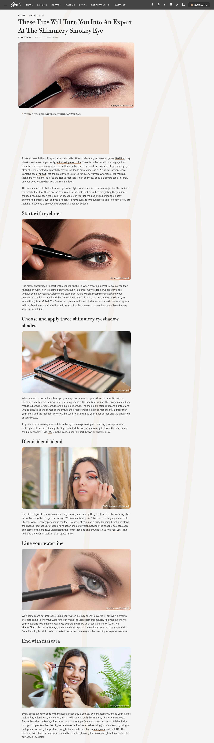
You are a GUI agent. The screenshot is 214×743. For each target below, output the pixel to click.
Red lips (119, 158)
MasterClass (29, 627)
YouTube (43, 301)
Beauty (56, 4)
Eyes (41, 16)
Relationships (100, 4)
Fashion (70, 4)
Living (83, 4)
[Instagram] (171, 6)
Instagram (99, 729)
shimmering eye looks (69, 162)
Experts (42, 4)
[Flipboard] (164, 6)
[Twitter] (177, 6)
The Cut (41, 174)
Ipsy (50, 432)
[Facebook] (152, 6)
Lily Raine (26, 37)
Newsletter (199, 4)
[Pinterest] (158, 6)
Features (120, 4)
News (29, 4)
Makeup (32, 16)
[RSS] (183, 6)
